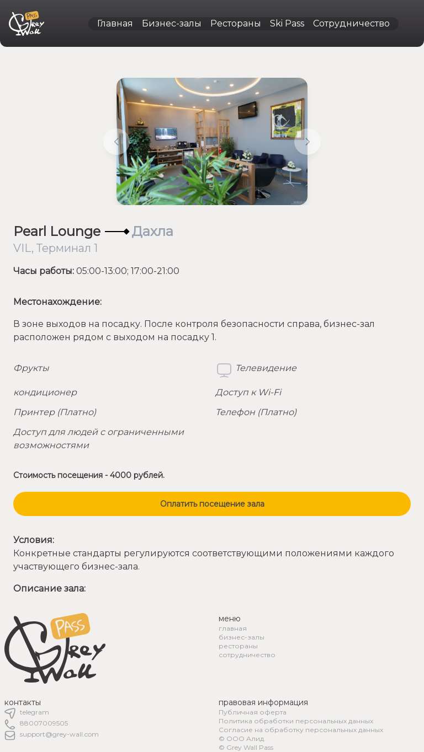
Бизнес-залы (172, 23)
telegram (34, 712)
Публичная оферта (253, 712)
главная (233, 628)
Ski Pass (287, 23)
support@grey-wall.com (59, 734)
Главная (115, 23)
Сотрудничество (351, 23)
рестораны (238, 646)
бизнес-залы (241, 637)
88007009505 (44, 723)
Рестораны (235, 23)
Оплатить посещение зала (212, 504)
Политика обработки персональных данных (296, 721)
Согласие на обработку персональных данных (301, 730)
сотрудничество (247, 655)
